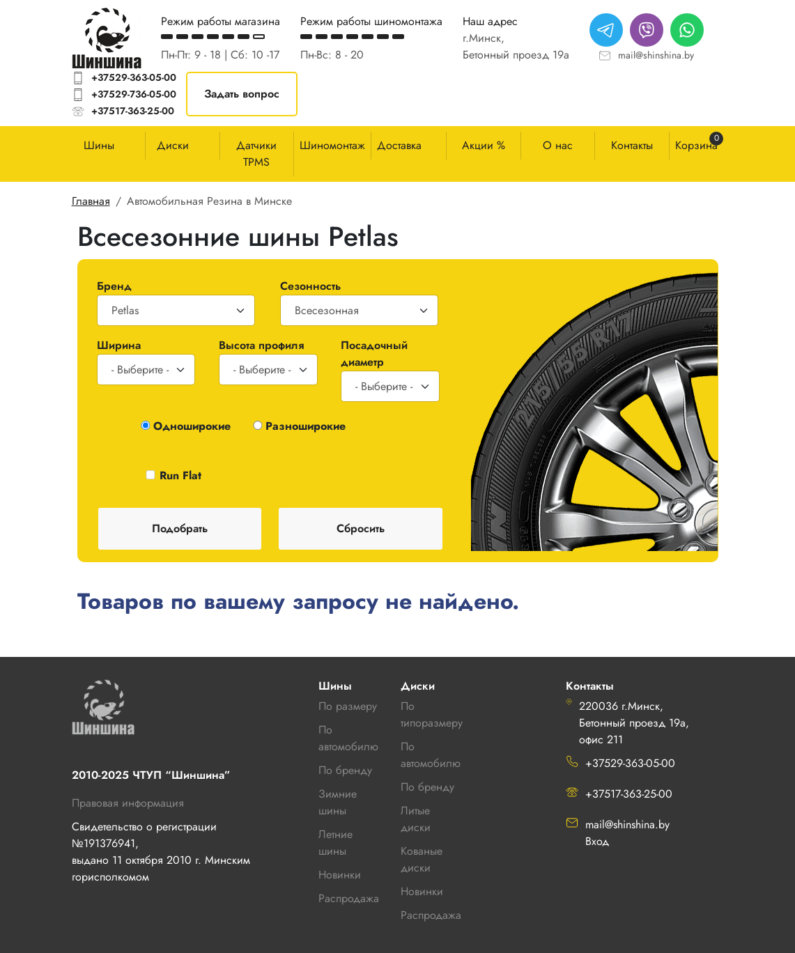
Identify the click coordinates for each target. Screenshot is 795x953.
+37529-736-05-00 (133, 94)
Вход (597, 841)
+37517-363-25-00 (132, 111)
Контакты (632, 145)
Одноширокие (192, 426)
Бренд (114, 286)
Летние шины (335, 842)
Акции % (483, 145)
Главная (91, 201)
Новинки (422, 891)
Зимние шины (337, 802)
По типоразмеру (432, 714)
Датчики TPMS (256, 153)
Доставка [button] (399, 145)
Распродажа (431, 915)
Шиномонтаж (332, 145)
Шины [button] (99, 145)
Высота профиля (261, 345)
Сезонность (310, 286)
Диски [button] (173, 145)
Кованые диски (421, 859)
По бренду (427, 787)
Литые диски (416, 819)
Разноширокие (305, 426)
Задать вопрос (241, 94)
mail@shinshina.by (656, 55)
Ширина (119, 345)
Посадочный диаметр (374, 353)
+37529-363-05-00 (133, 77)
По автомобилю (348, 738)
